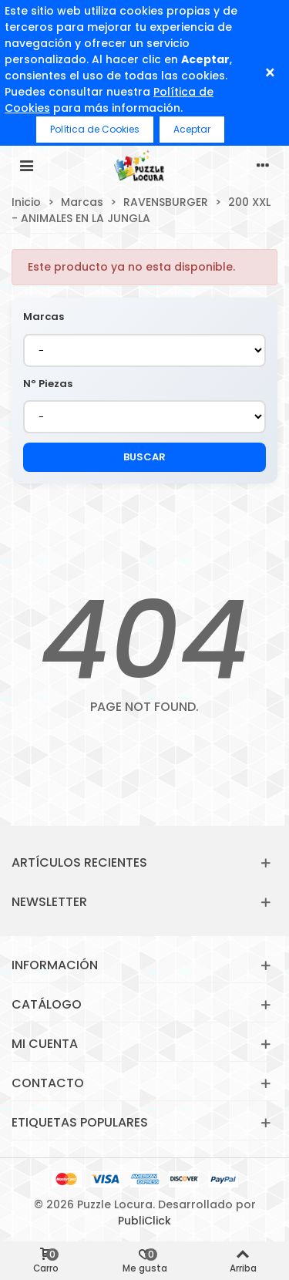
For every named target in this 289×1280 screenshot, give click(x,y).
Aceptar (191, 129)
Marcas (43, 316)
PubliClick (144, 1220)
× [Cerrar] (270, 73)
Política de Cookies (94, 129)
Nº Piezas (47, 383)
